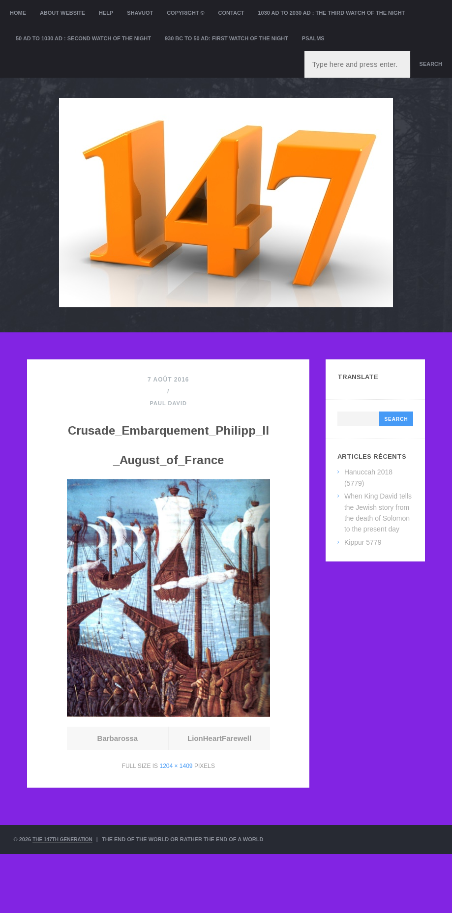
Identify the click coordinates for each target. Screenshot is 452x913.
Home (18, 13)
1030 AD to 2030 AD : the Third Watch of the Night (331, 13)
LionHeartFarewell (219, 797)
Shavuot (140, 13)
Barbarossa (117, 797)
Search (431, 64)
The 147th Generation (65, 898)
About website (62, 13)
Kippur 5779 (363, 542)
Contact (231, 13)
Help (106, 13)
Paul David (168, 403)
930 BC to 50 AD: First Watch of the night (226, 38)
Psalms (313, 38)
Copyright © (186, 13)
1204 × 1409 (175, 825)
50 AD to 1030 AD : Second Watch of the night (83, 38)
